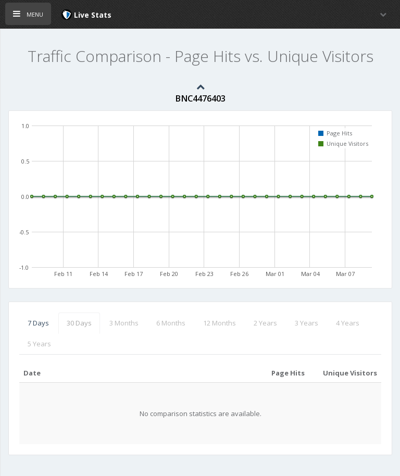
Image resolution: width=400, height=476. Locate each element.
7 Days (38, 323)
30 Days (79, 323)
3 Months (124, 323)
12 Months (219, 323)
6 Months (170, 323)
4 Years (347, 323)
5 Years (39, 343)
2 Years (265, 323)
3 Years (306, 323)
